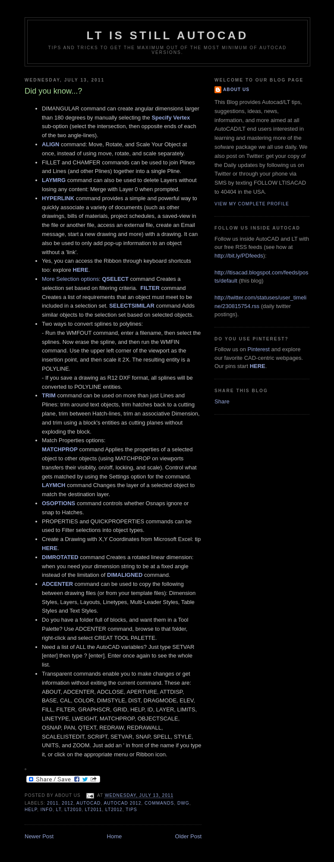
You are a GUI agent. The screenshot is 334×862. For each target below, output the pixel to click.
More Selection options (70, 279)
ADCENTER (57, 584)
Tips (131, 809)
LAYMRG (54, 180)
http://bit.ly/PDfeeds (238, 255)
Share (222, 401)
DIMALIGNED (124, 575)
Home (114, 836)
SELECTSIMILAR (131, 305)
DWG (183, 803)
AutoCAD (88, 803)
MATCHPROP (60, 449)
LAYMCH (53, 485)
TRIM (49, 395)
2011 (53, 803)
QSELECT (115, 279)
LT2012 (114, 809)
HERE (80, 270)
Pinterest (259, 349)
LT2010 (73, 809)
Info (47, 809)
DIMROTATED (60, 557)
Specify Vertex (170, 117)
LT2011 (93, 809)
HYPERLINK (58, 198)
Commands (159, 803)
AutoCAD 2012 (123, 803)
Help (31, 809)
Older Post (188, 836)
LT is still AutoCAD (167, 35)
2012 (67, 803)
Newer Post (39, 836)
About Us (236, 89)
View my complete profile (251, 203)
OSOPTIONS (58, 503)
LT (58, 809)
